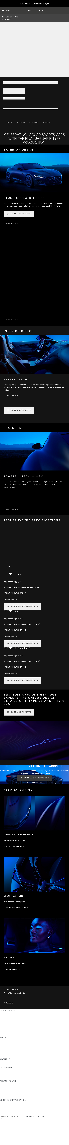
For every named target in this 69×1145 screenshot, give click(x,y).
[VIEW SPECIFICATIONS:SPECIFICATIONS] (16, 908)
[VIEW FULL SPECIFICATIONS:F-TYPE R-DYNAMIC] (22, 680)
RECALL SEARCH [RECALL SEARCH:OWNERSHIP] (8, 1078)
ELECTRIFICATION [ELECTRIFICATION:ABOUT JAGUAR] (9, 1089)
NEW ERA (5, 1035)
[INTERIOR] (21, 122)
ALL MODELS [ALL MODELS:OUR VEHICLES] (6, 1013)
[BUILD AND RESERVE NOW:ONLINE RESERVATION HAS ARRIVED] (34, 778)
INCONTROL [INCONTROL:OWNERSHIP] (6, 1073)
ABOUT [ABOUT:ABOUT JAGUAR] (3, 1084)
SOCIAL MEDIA (7, 1139)
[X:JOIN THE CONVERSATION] (2, 1113)
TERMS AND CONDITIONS (12, 1133)
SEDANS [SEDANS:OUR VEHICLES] (4, 1024)
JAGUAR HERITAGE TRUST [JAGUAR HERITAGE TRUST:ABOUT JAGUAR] (13, 1094)
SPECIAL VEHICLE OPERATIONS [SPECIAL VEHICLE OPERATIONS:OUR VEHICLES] (16, 1026)
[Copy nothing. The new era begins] (34, 4)
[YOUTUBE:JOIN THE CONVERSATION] (6, 1108)
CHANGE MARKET (9, 1122)
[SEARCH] (2, 1119)
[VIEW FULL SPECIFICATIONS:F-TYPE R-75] (22, 606)
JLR (2, 1062)
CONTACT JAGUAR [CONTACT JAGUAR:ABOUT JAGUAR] (9, 1092)
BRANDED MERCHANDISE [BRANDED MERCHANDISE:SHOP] (13, 1056)
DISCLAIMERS (7, 1141)
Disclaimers (9, 1003)
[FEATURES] (33, 122)
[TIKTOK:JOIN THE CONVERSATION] (5, 1105)
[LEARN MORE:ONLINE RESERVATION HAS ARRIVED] (34, 782)
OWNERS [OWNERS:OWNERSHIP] (4, 1070)
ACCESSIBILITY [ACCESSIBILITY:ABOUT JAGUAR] (7, 1097)
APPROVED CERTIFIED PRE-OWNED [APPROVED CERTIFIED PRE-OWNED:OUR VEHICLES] (18, 1029)
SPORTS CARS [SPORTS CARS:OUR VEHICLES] (7, 1021)
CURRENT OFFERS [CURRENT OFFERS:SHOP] (9, 1040)
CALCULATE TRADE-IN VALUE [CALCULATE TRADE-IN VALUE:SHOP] (14, 1054)
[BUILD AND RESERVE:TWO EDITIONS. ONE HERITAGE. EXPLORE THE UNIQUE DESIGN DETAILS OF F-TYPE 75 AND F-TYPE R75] (19, 712)
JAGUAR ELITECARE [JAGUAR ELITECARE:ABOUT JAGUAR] (10, 1086)
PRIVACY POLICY (8, 1128)
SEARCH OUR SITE (35, 1116)
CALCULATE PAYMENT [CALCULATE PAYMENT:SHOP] (11, 1051)
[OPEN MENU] (6, 10)
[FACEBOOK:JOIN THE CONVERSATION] (7, 1111)
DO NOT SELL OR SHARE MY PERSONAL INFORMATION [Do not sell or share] (27, 1131)
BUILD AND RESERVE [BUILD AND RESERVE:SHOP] (10, 1043)
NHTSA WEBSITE (8, 1125)
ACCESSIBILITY (7, 1136)
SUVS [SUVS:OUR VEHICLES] (3, 1016)
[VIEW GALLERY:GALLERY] (12, 969)
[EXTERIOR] (8, 122)
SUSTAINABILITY (8, 1065)
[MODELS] (46, 122)
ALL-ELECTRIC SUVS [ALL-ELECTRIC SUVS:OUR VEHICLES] (10, 1018)
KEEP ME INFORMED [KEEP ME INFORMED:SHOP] (10, 1048)
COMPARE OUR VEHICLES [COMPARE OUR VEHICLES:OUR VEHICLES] (13, 1032)
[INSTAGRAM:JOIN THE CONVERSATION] (7, 1103)
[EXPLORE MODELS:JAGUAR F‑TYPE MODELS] (14, 846)
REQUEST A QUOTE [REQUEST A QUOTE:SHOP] (9, 1045)
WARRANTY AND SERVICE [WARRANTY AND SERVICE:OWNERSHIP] (13, 1075)
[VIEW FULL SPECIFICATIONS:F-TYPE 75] (22, 643)
